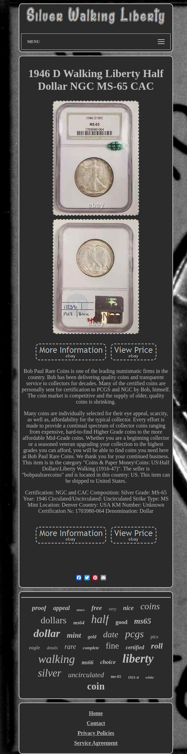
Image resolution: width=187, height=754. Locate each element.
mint (74, 635)
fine (112, 645)
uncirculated (86, 675)
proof (39, 607)
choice (108, 662)
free (96, 607)
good (122, 622)
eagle (34, 647)
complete (91, 647)
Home (96, 713)
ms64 (79, 622)
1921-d (133, 677)
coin (96, 686)
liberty (137, 658)
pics (154, 636)
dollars (54, 620)
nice (128, 608)
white (150, 677)
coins (150, 606)
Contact (96, 723)
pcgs (134, 633)
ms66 (88, 662)
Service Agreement (96, 743)
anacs (80, 610)
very (112, 608)
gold (92, 636)
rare (70, 646)
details (52, 648)
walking (56, 659)
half (99, 619)
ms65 (142, 621)
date (110, 634)
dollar (46, 633)
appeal (61, 608)
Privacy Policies (96, 733)
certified (135, 647)
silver (49, 673)
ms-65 (116, 676)
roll (157, 645)
